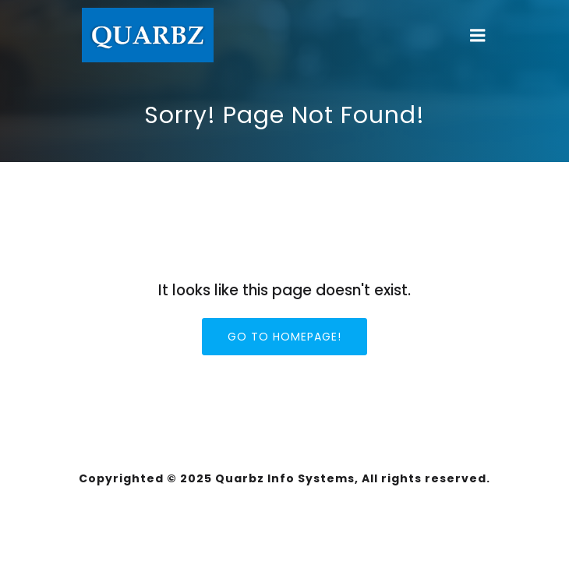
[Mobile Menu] (477, 35)
